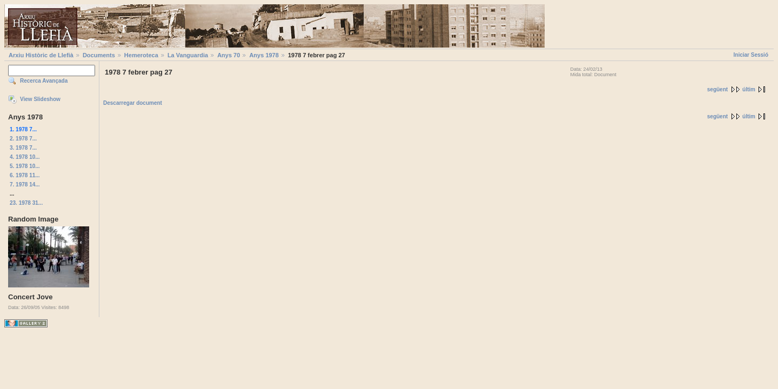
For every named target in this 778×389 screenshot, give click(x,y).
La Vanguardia (187, 55)
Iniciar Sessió (751, 55)
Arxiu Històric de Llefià (41, 55)
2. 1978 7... (23, 139)
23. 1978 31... (26, 203)
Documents (99, 55)
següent (717, 89)
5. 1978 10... (25, 166)
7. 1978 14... (25, 184)
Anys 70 (228, 55)
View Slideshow (40, 99)
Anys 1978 (263, 55)
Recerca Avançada (44, 81)
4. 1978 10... (25, 157)
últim (748, 89)
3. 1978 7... (23, 148)
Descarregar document (132, 103)
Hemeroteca (141, 55)
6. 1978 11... (25, 175)
